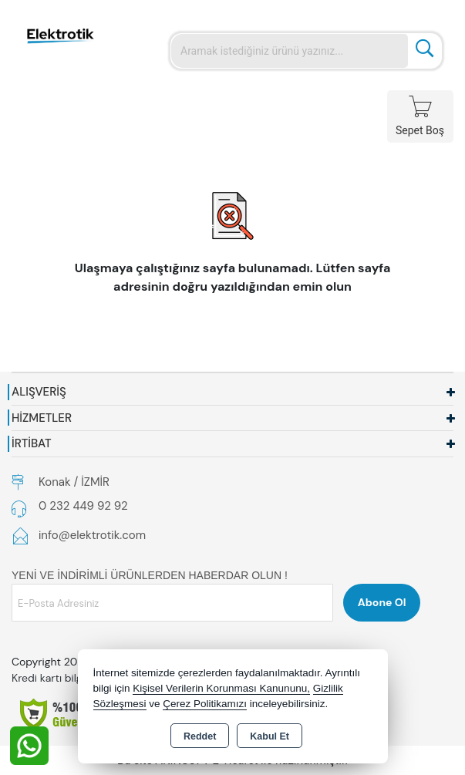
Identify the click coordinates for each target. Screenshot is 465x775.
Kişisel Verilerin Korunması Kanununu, (221, 688)
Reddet (200, 736)
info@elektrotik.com (92, 535)
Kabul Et (269, 736)
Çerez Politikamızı (205, 703)
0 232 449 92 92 (83, 506)
